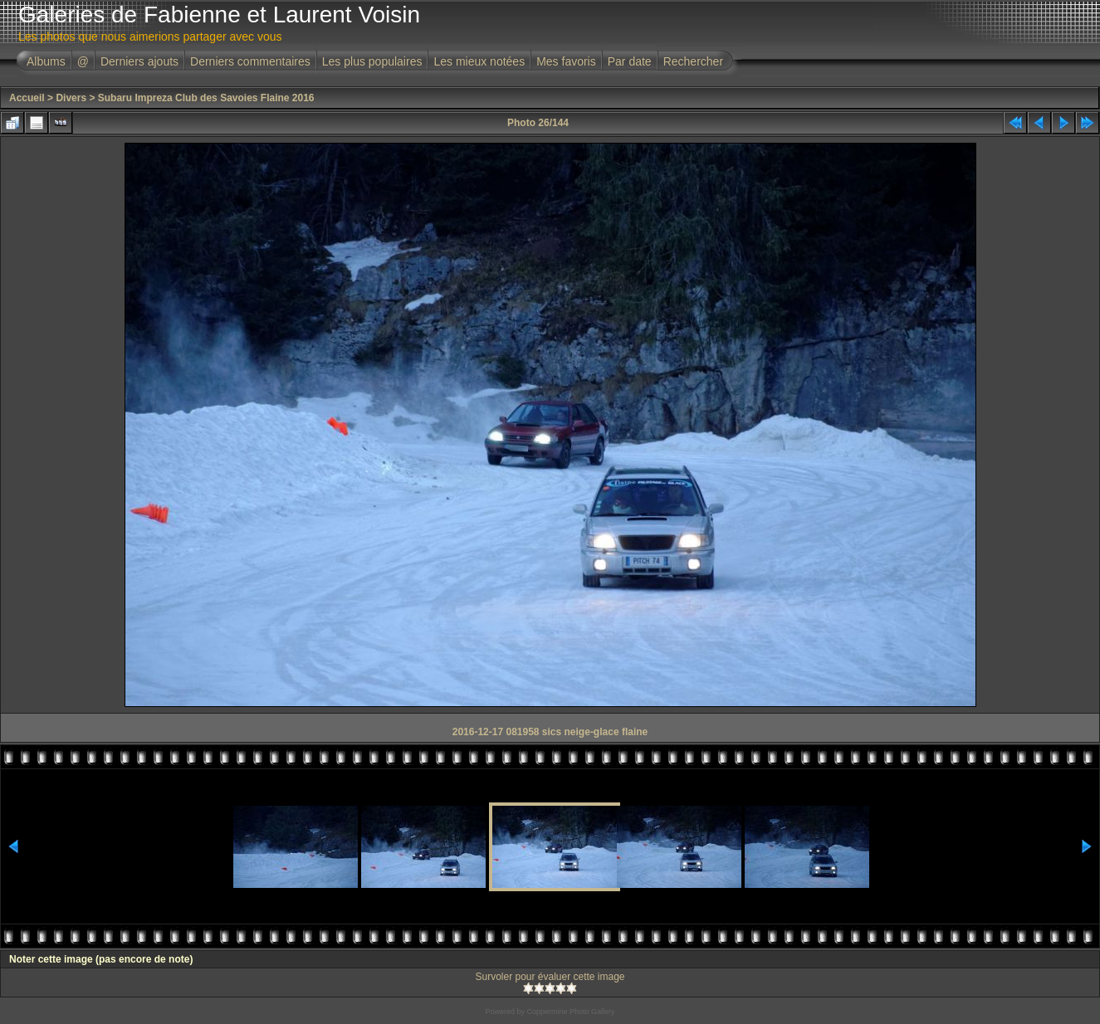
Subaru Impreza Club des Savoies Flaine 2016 (206, 98)
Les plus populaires (372, 61)
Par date (630, 61)
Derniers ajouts (139, 61)
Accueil (27, 98)
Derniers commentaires (250, 61)
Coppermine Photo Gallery (570, 1011)
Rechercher (693, 61)
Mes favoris (566, 61)
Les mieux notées (479, 61)
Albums (46, 61)
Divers (71, 98)
